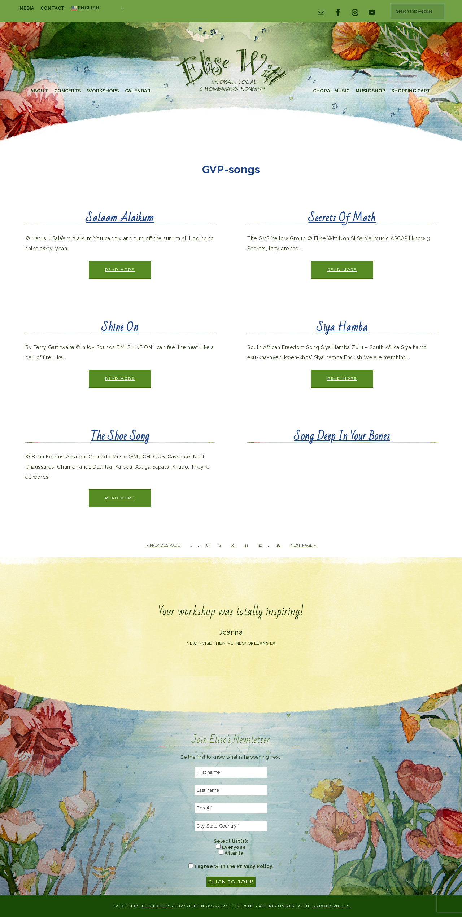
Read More (120, 269)
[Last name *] (231, 790)
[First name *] (231, 772)
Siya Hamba (342, 327)
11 (246, 545)
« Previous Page (163, 545)
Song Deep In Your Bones (342, 436)
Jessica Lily (156, 906)
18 (278, 545)
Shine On (119, 327)
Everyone (231, 847)
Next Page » (303, 545)
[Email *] (231, 808)
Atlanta (231, 853)
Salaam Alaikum (120, 218)
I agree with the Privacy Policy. (231, 866)
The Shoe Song (120, 436)
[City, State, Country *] (231, 826)
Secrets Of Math (342, 218)
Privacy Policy (331, 906)
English (85, 8)
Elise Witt (231, 71)
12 (260, 545)
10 (233, 545)
